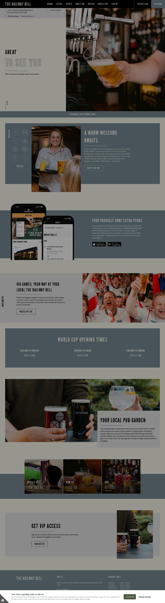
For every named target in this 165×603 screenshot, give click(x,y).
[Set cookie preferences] (4, 598)
